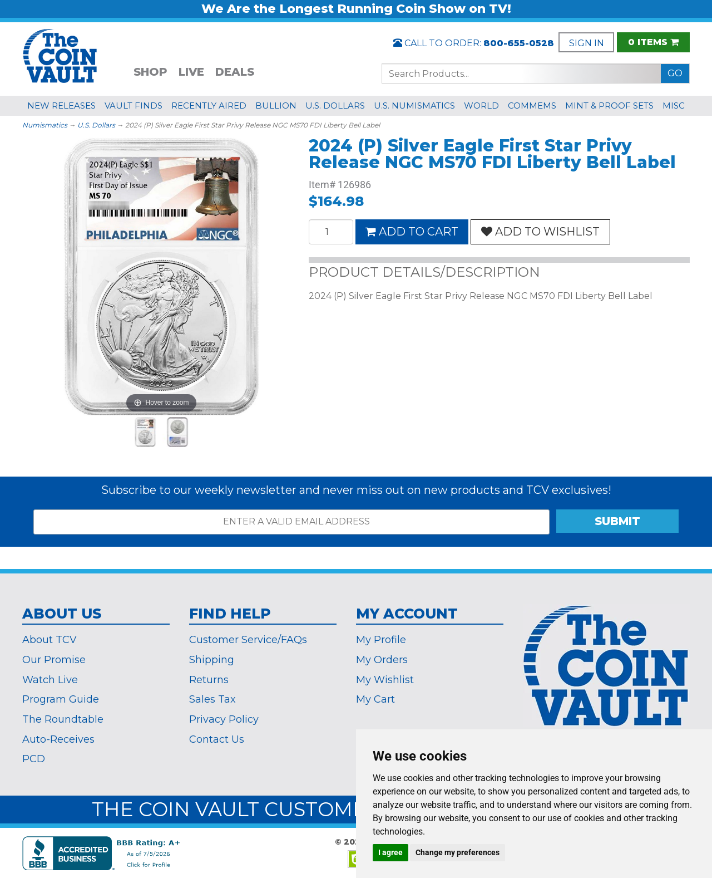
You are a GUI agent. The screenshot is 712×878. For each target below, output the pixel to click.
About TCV (49, 640)
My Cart (375, 699)
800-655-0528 (518, 43)
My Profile (381, 640)
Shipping (211, 660)
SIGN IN (586, 43)
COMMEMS (532, 105)
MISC (673, 105)
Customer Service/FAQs (248, 640)
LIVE (191, 72)
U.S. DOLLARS (335, 105)
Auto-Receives (58, 739)
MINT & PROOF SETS (609, 105)
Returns (209, 680)
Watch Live (50, 680)
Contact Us (216, 739)
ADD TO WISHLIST (540, 231)
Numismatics (44, 125)
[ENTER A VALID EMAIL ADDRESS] (291, 521)
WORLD (481, 105)
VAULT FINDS (133, 105)
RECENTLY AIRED (208, 105)
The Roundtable (62, 719)
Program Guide (60, 699)
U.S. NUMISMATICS (414, 105)
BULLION (275, 105)
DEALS (234, 72)
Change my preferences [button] (458, 852)
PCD (33, 759)
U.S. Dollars (96, 125)
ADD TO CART (411, 231)
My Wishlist (385, 680)
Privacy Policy (224, 719)
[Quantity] (331, 231)
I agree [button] (390, 852)
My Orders (382, 660)
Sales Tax (212, 699)
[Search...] (521, 73)
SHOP (150, 72)
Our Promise (54, 660)
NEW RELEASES (61, 105)
